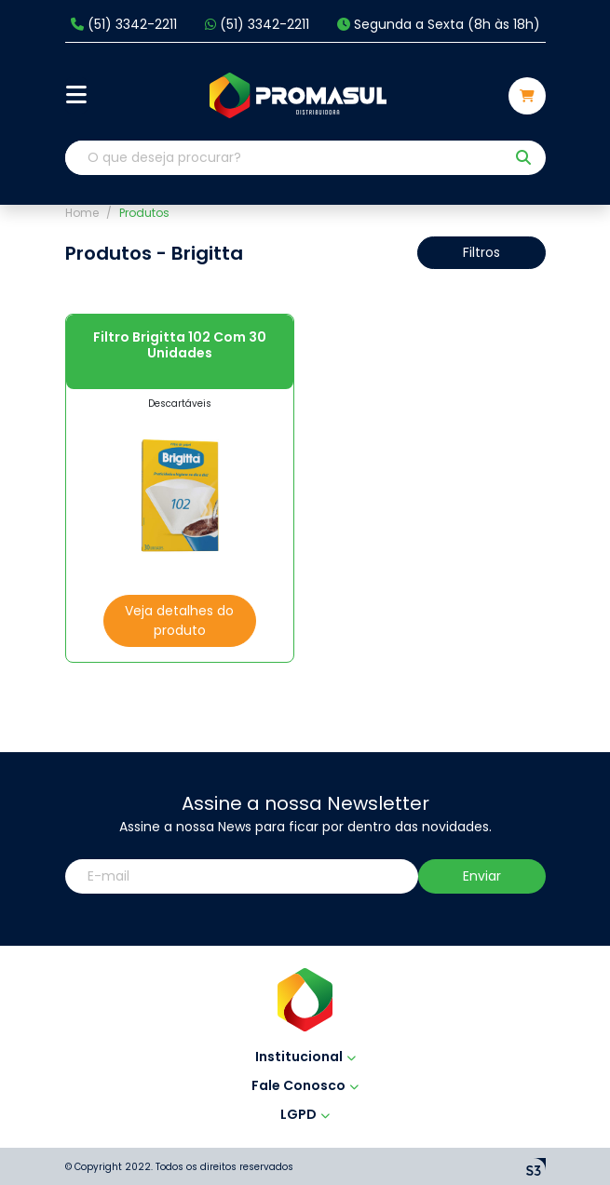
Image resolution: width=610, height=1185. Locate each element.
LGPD (305, 1114)
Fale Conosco (305, 1085)
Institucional (305, 1056)
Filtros (481, 252)
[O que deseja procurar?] (285, 158)
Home (82, 213)
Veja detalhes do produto (179, 620)
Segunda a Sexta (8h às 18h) (438, 24)
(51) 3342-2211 (124, 24)
